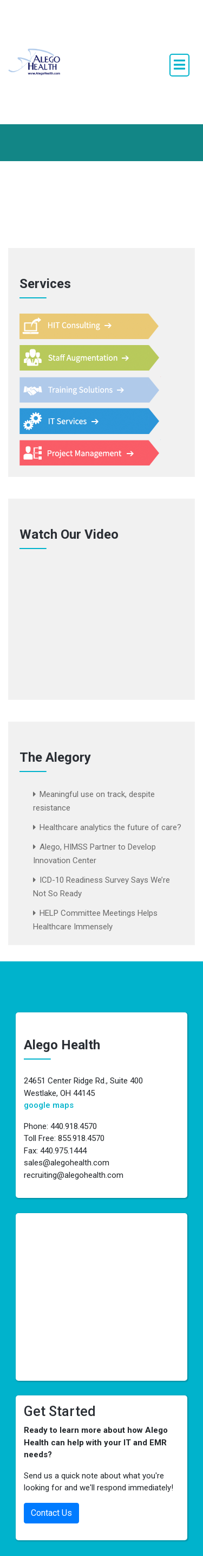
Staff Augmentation (95, 358)
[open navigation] (179, 65)
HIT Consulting (95, 327)
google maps (49, 1105)
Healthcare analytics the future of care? (110, 827)
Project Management (95, 452)
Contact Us (51, 1513)
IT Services (95, 421)
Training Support (95, 390)
